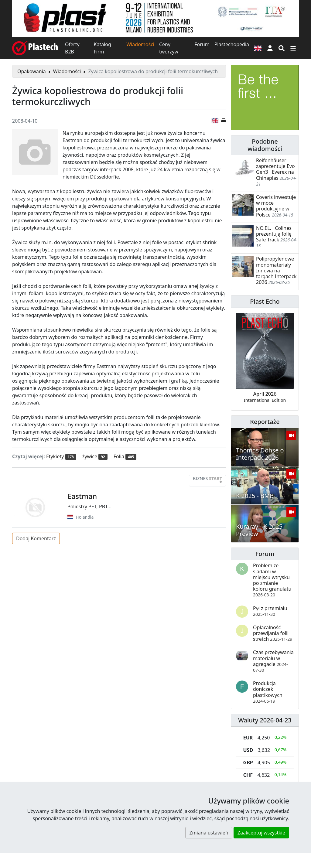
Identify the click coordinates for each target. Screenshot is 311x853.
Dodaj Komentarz (36, 538)
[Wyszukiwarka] (281, 48)
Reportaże (264, 422)
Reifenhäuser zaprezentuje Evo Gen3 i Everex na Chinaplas (275, 169)
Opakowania (31, 71)
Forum (201, 44)
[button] (270, 48)
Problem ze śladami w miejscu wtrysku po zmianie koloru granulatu (272, 580)
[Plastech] (35, 48)
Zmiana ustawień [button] (208, 832)
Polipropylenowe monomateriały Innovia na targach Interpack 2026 (276, 270)
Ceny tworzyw (168, 48)
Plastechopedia (231, 44)
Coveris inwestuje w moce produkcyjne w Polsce (276, 206)
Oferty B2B (72, 48)
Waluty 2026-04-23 (265, 720)
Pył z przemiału (270, 611)
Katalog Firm (102, 48)
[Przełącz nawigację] (293, 48)
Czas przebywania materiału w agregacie (273, 661)
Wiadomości (140, 44)
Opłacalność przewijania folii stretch (272, 633)
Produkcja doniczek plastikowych (267, 692)
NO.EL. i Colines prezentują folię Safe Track (274, 234)
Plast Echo (264, 301)
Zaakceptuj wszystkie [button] (261, 832)
